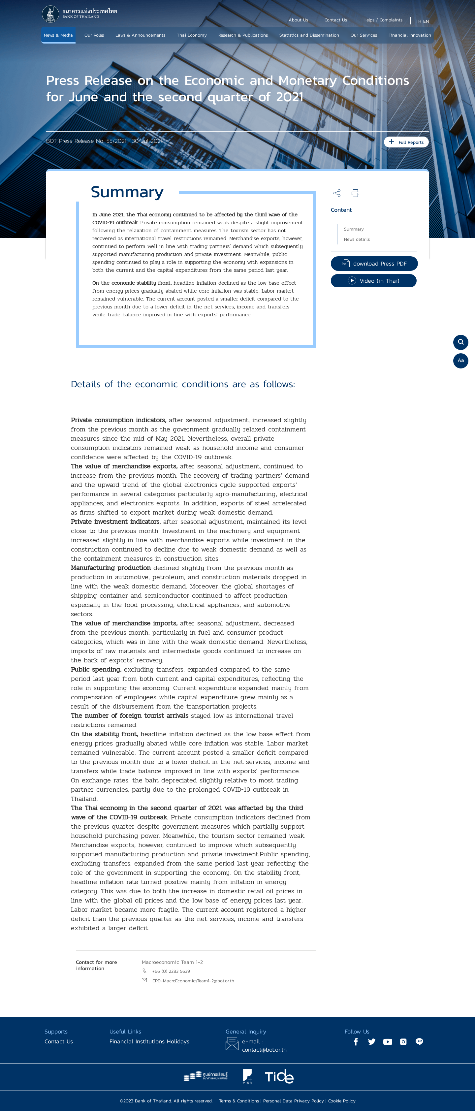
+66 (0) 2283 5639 (171, 971)
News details (357, 239)
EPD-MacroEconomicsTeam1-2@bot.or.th (193, 980)
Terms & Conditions (239, 1100)
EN (426, 21)
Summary (354, 229)
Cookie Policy (342, 1100)
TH (418, 21)
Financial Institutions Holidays (149, 1041)
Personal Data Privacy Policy (293, 1100)
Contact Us (59, 1041)
